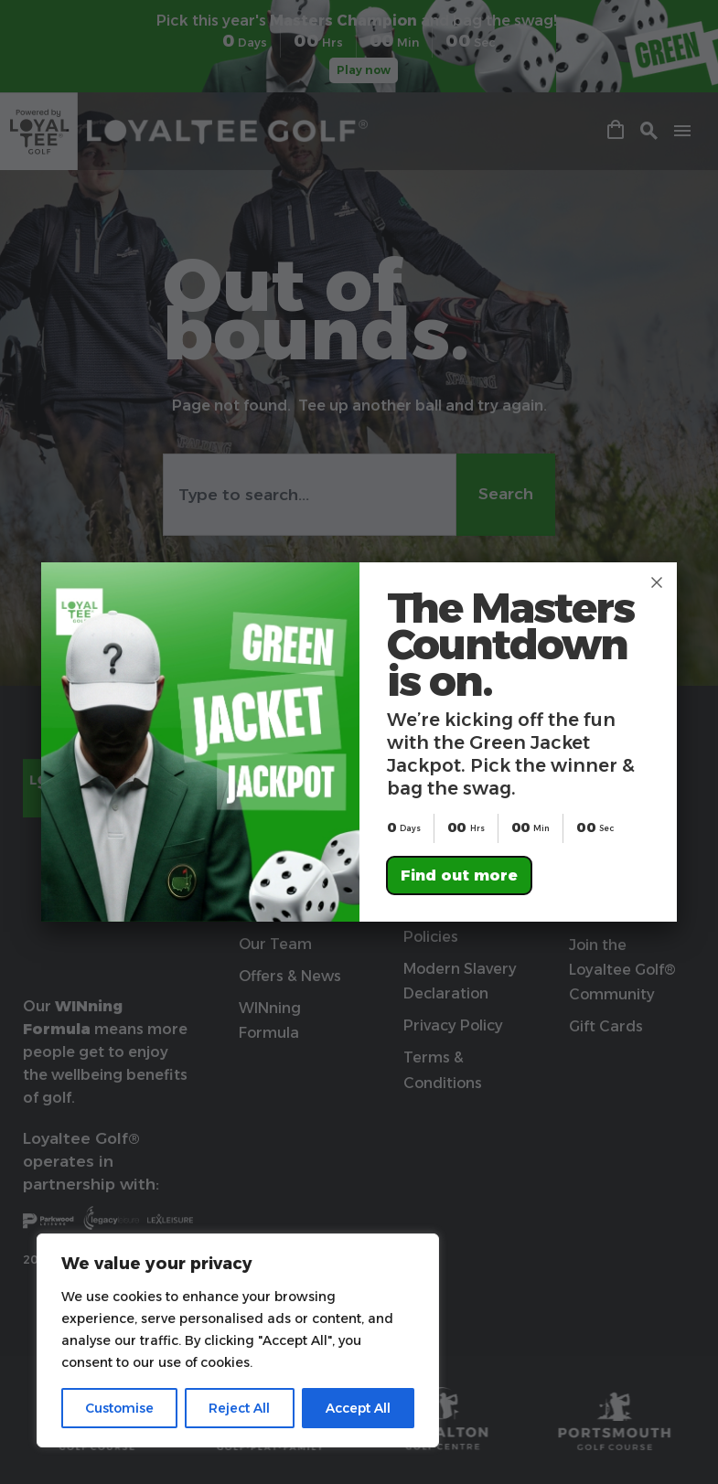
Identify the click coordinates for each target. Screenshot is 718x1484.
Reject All (239, 1408)
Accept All (358, 1408)
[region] (238, 1340)
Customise (119, 1408)
